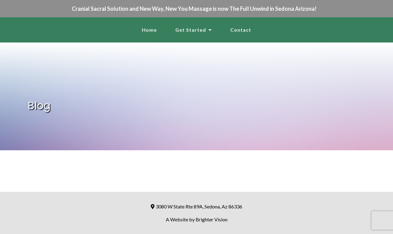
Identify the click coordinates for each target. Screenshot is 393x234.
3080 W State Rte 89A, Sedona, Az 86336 (197, 206)
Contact (240, 30)
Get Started (190, 30)
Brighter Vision (212, 219)
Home (149, 30)
